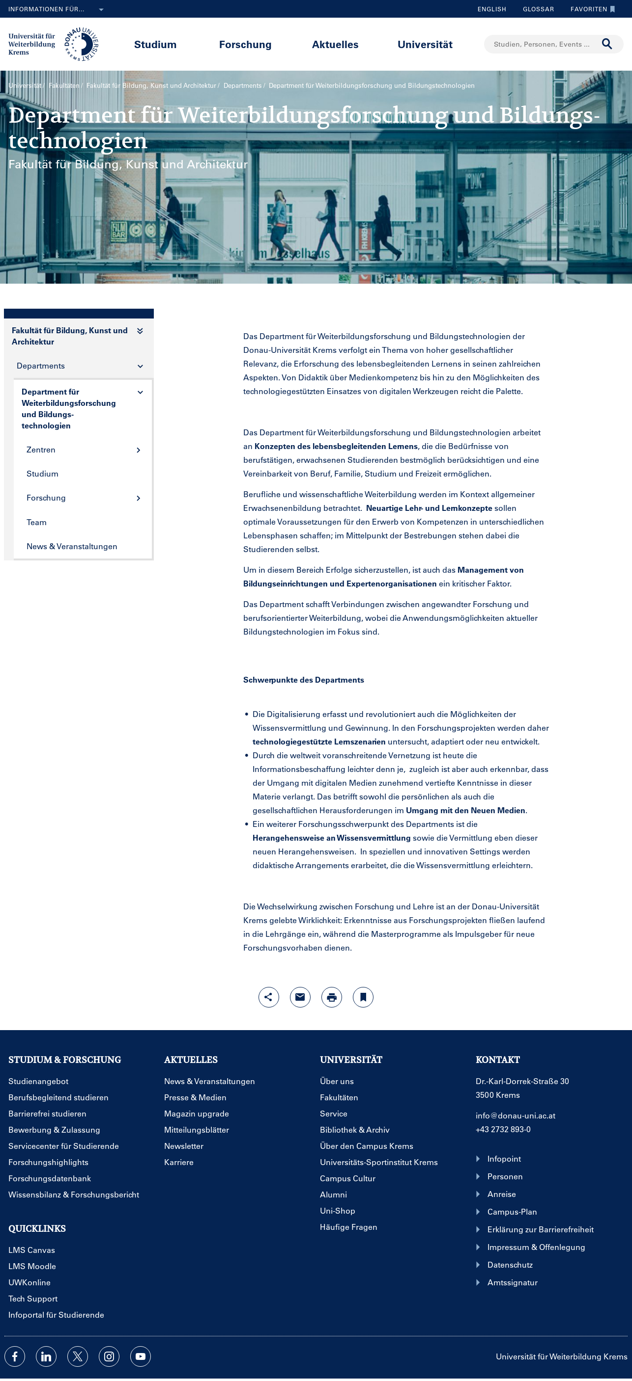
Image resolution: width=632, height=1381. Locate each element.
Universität (425, 44)
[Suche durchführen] (607, 44)
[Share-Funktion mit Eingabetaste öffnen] (269, 997)
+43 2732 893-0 (503, 1129)
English (492, 9)
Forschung (245, 44)
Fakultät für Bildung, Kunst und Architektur (151, 85)
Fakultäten (64, 85)
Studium (155, 44)
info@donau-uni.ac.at (515, 1115)
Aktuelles (335, 44)
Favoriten (590, 9)
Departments (243, 85)
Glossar (535, 9)
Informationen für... (58, 10)
